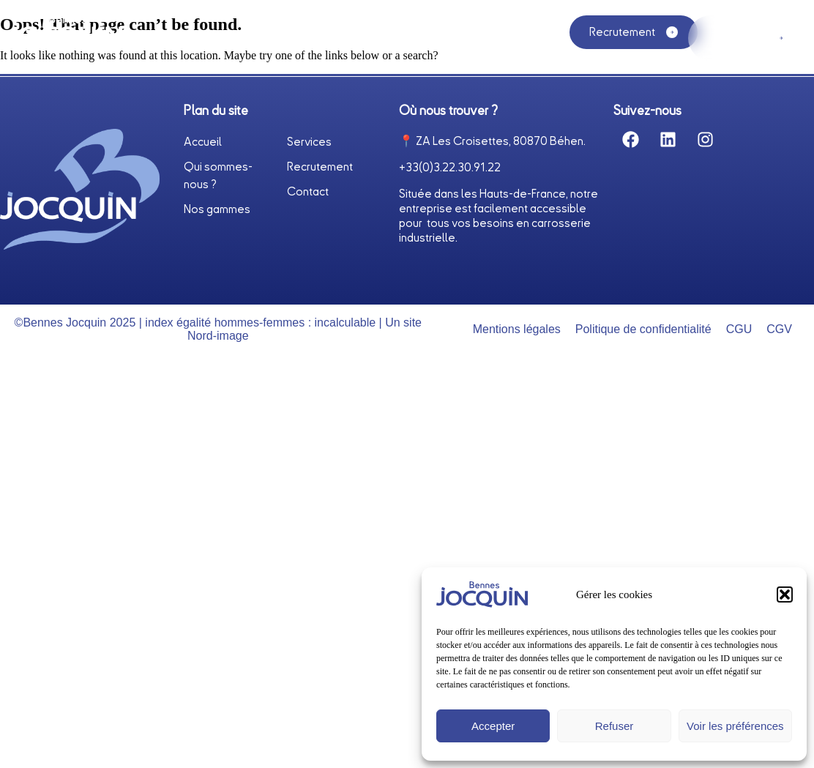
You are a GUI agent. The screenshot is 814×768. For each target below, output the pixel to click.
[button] (784, 594)
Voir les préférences (735, 726)
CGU (739, 329)
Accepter (493, 726)
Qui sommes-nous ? (262, 38)
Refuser (614, 726)
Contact (308, 191)
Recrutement (320, 167)
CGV (779, 329)
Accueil (147, 38)
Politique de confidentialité (643, 329)
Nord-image (218, 335)
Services (382, 38)
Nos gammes (478, 42)
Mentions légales (517, 329)
